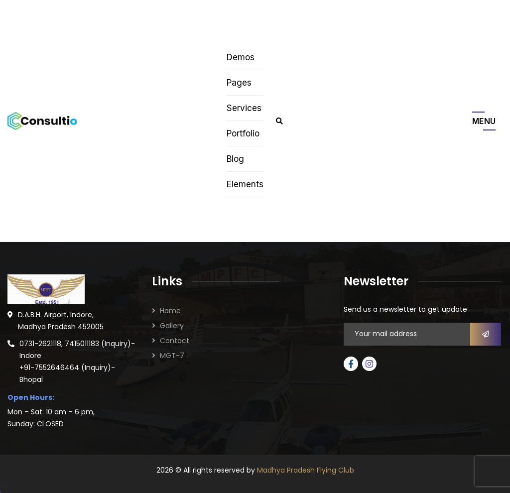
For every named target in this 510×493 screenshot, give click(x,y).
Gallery (172, 326)
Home (170, 311)
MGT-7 (172, 356)
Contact (174, 341)
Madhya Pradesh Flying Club (305, 470)
